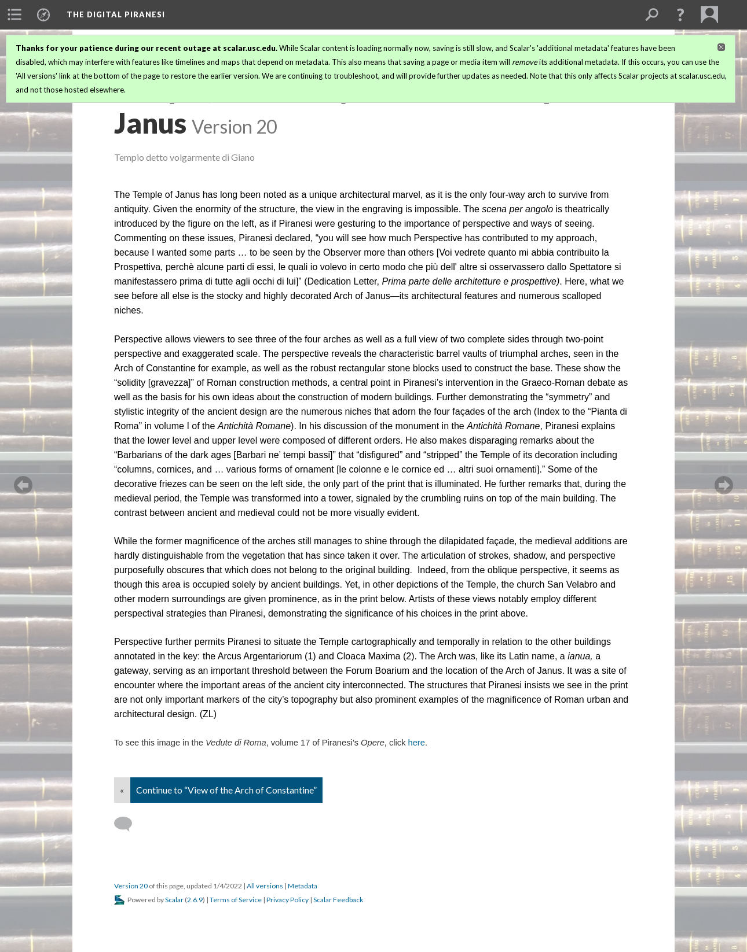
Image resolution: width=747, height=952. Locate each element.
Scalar (174, 899)
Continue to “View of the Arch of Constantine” (226, 789)
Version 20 (131, 885)
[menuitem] (14, 14)
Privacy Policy (287, 899)
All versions (265, 885)
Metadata (302, 885)
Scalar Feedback (338, 899)
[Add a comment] (128, 824)
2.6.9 (195, 899)
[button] (680, 14)
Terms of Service (236, 899)
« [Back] (122, 789)
